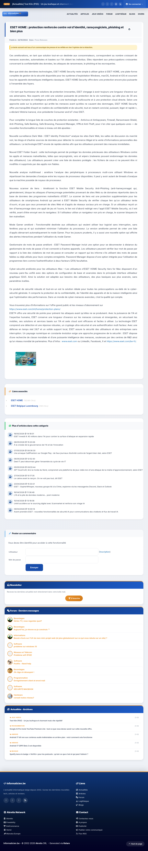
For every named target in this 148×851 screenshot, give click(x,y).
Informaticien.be (11, 843)
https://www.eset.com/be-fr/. (122, 341)
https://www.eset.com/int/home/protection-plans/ (34, 309)
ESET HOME (17, 400)
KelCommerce (11, 826)
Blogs (80, 805)
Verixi (7, 830)
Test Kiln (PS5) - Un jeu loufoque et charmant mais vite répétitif (55, 4)
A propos (81, 822)
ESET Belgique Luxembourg (24, 406)
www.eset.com (69, 341)
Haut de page (135, 844)
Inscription (105, 552)
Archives (28, 709)
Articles (81, 793)
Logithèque (82, 801)
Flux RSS (81, 833)
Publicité (81, 826)
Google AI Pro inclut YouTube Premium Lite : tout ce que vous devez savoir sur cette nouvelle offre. (51, 729)
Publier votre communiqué (89, 830)
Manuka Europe (11, 833)
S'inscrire (74, 598)
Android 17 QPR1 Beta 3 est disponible (25, 746)
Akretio (8, 818)
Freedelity (9, 822)
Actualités (15, 709)
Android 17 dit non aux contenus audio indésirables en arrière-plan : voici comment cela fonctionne (51, 737)
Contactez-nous (84, 818)
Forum (13, 610)
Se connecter (134, 4)
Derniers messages (29, 610)
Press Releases (41, 40)
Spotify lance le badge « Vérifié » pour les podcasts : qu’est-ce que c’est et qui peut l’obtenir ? (49, 754)
